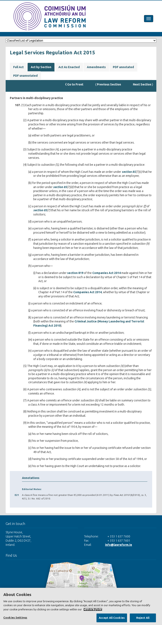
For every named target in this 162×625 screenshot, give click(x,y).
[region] (81, 606)
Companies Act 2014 (106, 273)
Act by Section (41, 67)
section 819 (75, 273)
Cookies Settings (15, 617)
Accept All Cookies (112, 617)
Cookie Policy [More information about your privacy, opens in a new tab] (93, 609)
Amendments (96, 67)
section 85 (129, 171)
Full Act (18, 67)
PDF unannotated (25, 75)
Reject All (142, 617)
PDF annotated (123, 67)
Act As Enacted (69, 67)
